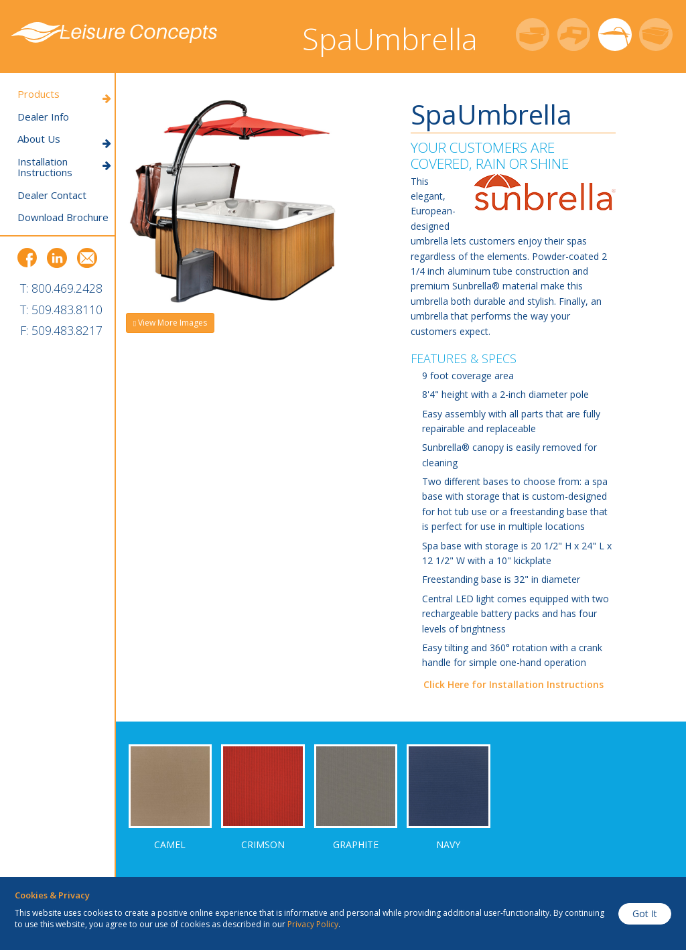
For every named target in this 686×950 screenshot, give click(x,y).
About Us (64, 139)
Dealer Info (43, 117)
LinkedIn (57, 258)
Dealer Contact (51, 195)
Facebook (27, 258)
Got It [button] (644, 913)
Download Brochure (63, 217)
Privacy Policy (312, 924)
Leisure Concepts (114, 32)
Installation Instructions (64, 167)
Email (87, 258)
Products (64, 94)
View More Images (170, 322)
